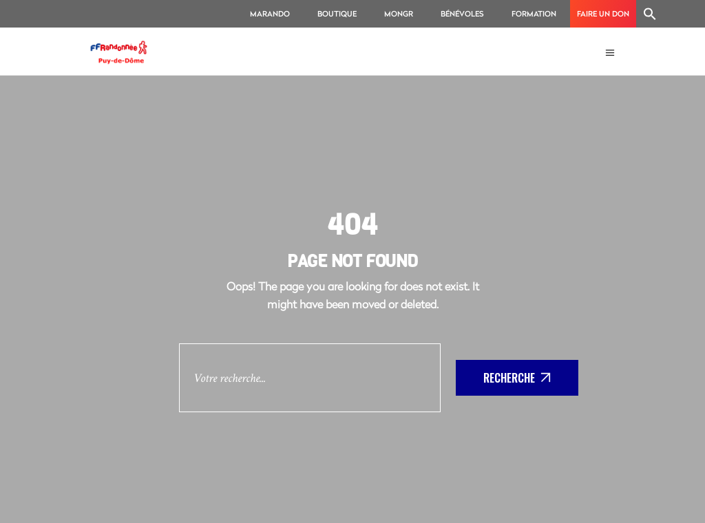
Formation (534, 13)
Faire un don (603, 13)
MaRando (270, 13)
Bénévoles (462, 13)
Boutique (337, 13)
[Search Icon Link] (650, 14)
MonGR (398, 13)
